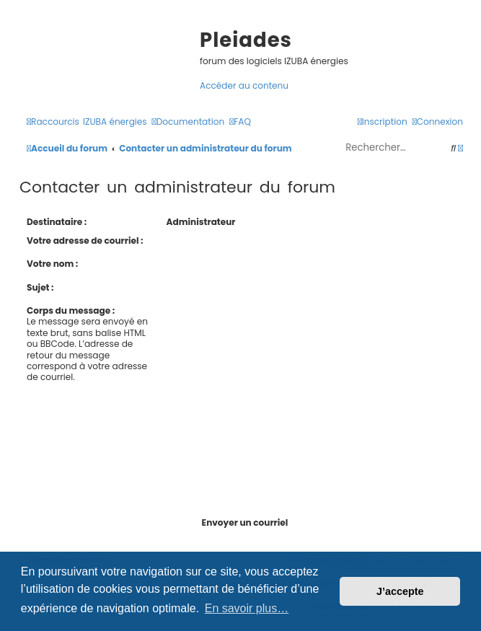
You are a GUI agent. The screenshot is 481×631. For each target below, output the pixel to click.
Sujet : (40, 287)
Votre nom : (52, 263)
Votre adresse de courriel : (85, 240)
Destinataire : (57, 222)
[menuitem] (115, 121)
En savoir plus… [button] (247, 608)
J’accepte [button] (400, 591)
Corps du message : (71, 310)
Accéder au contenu (244, 85)
